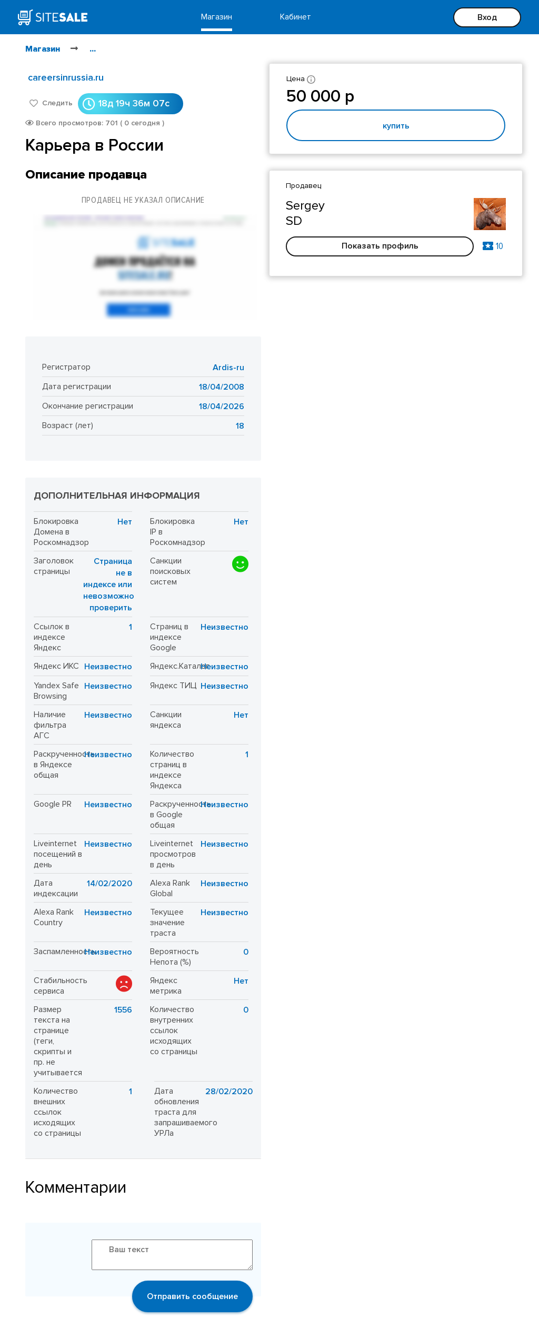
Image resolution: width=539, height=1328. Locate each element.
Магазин (216, 17)
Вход (487, 17)
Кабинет (295, 17)
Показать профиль (380, 246)
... (92, 49)
